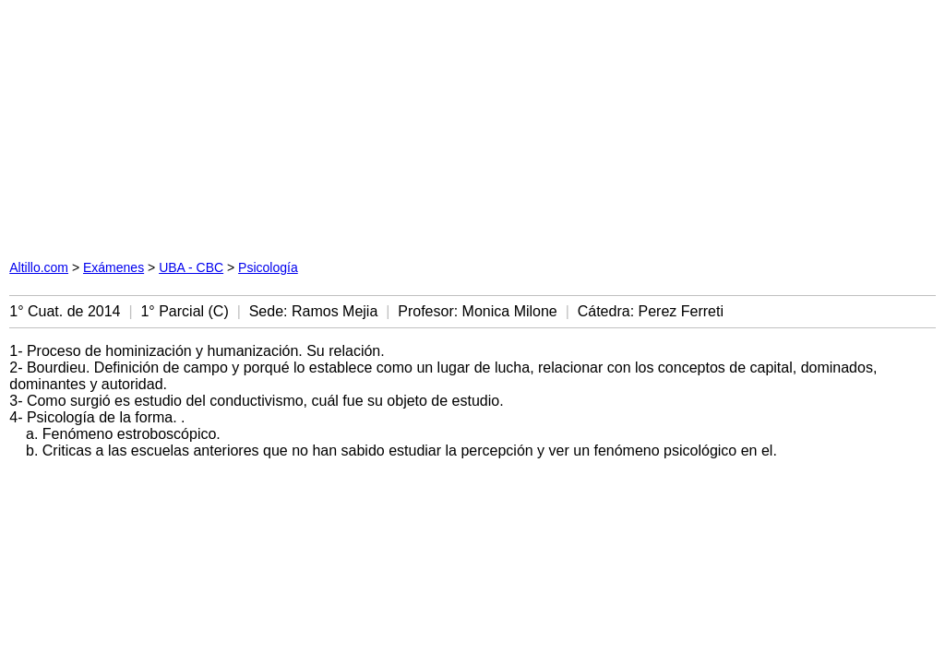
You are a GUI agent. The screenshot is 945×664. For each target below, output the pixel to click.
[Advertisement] (288, 124)
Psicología (268, 267)
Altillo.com (38, 267)
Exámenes (113, 267)
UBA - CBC (191, 267)
